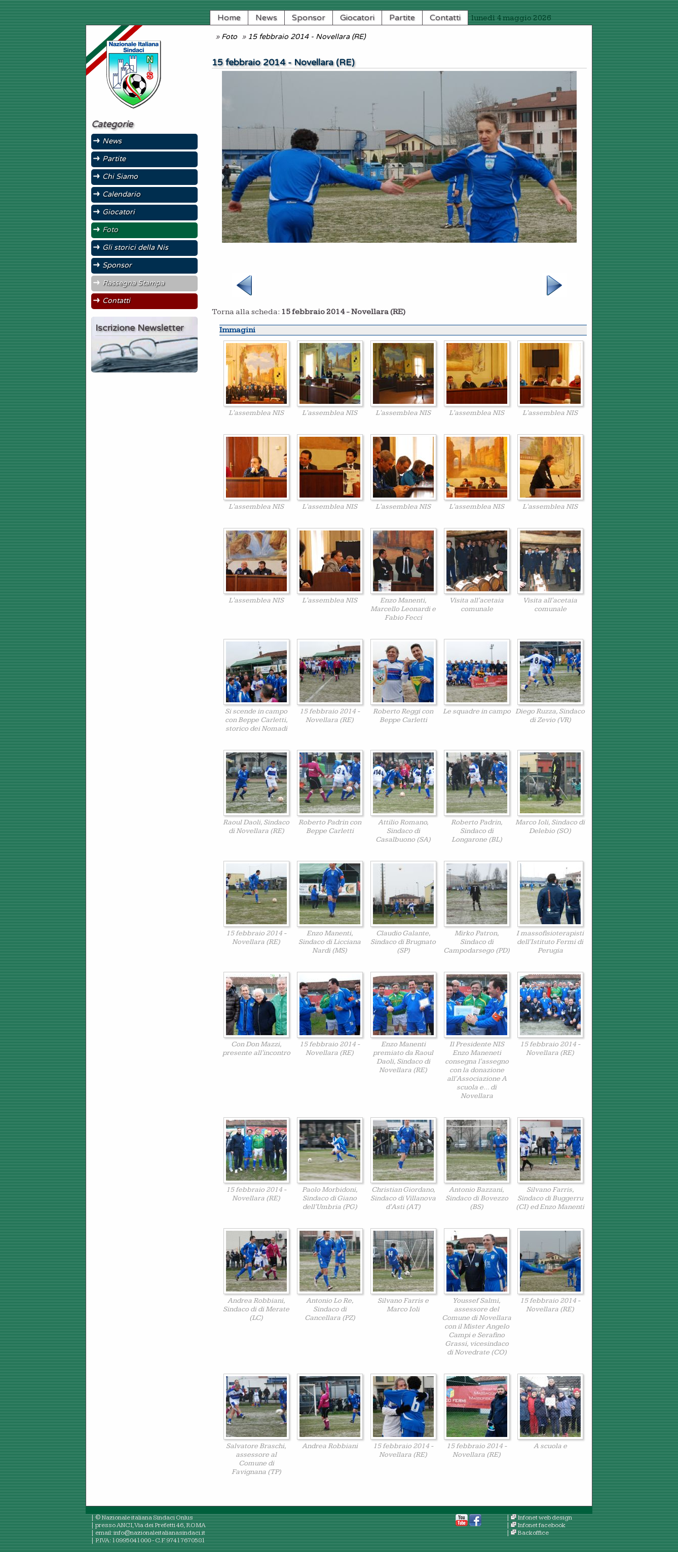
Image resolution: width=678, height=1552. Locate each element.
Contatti (445, 18)
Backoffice (533, 1533)
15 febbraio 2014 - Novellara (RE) (306, 36)
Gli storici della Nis (135, 247)
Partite (402, 18)
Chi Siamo (120, 176)
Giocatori (357, 18)
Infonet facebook (541, 1525)
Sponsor (308, 18)
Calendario (121, 194)
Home (229, 18)
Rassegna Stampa (133, 283)
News (266, 18)
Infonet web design (544, 1518)
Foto (229, 36)
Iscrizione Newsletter (139, 328)
